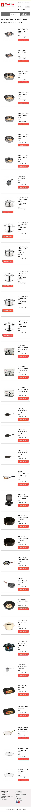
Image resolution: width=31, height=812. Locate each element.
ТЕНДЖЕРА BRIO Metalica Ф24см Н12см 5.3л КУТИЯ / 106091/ (23, 347)
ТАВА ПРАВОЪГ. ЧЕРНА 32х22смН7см (23, 686)
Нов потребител (22, 9)
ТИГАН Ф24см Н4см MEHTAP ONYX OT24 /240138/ (22, 431)
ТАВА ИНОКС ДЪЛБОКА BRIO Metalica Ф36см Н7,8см (23, 73)
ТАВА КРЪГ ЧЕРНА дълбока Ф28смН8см (22, 600)
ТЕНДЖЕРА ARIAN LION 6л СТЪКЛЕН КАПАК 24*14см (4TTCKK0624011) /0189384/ (23, 201)
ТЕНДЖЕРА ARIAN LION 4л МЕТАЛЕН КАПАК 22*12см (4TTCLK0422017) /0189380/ (23, 275)
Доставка (3, 794)
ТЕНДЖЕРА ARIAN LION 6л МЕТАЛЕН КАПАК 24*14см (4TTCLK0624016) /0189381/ (23, 226)
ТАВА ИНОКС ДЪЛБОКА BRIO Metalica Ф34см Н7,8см (23, 94)
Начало (7, 19)
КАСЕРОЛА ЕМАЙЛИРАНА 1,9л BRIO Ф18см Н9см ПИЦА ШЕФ (23, 474)
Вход (28, 6)
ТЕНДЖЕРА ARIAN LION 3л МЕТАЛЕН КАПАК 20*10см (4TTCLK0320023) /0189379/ (23, 324)
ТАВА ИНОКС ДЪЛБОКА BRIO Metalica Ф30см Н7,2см (23, 136)
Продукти (11, 19)
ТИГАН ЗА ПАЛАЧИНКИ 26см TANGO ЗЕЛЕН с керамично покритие (23, 729)
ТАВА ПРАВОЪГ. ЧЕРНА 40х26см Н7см (23, 707)
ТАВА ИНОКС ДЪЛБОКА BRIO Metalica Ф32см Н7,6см (23, 115)
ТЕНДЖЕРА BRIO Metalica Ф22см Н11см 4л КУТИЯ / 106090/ (23, 368)
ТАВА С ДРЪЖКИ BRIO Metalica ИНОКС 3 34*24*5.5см (23, 31)
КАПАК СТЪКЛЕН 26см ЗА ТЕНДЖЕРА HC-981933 (23, 771)
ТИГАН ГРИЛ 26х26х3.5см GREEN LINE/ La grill (22, 580)
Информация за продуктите (7, 796)
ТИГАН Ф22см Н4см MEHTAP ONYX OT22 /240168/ (22, 410)
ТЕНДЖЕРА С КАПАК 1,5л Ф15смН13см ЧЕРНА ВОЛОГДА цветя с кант (23, 644)
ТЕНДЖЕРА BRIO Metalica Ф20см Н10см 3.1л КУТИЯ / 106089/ (23, 389)
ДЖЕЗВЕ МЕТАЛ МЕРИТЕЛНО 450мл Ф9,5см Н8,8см (22, 666)
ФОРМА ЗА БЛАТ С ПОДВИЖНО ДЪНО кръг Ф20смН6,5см (23, 538)
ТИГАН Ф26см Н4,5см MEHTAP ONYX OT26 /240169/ (22, 452)
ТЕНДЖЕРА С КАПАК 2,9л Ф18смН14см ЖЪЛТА (22, 622)
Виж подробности (23, 40)
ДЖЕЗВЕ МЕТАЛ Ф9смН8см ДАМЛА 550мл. (22, 178)
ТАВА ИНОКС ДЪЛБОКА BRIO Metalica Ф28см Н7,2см (23, 157)
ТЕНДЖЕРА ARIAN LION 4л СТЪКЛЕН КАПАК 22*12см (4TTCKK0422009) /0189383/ (23, 250)
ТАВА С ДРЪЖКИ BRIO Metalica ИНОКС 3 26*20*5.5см (23, 52)
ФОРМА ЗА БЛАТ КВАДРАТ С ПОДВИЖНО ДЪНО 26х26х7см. (23, 496)
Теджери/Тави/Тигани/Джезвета (21, 19)
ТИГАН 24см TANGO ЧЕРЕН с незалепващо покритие (23, 559)
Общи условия (4, 799)
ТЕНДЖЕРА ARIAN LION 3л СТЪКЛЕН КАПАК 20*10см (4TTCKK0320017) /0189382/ (23, 300)
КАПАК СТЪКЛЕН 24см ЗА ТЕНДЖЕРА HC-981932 (23, 750)
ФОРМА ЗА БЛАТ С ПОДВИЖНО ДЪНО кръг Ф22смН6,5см (23, 517)
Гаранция (3, 797)
